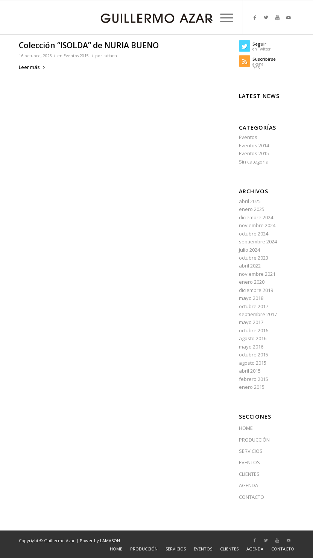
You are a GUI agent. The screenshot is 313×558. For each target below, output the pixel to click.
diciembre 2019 (256, 290)
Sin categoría (254, 161)
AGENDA (248, 485)
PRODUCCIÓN (254, 439)
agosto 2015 (252, 362)
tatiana (110, 55)
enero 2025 (251, 209)
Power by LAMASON (100, 540)
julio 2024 (249, 249)
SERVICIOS (251, 451)
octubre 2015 (253, 354)
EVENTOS (249, 462)
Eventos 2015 (76, 55)
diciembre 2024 (256, 217)
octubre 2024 (253, 233)
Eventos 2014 (254, 145)
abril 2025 (250, 201)
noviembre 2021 (257, 274)
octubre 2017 (253, 306)
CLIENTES (249, 474)
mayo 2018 (251, 298)
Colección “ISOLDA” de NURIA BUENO (89, 45)
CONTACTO (251, 497)
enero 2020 (251, 281)
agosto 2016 (252, 338)
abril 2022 (250, 265)
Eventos (248, 137)
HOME (246, 428)
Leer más (33, 67)
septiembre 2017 (258, 314)
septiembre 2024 (258, 241)
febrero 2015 (253, 379)
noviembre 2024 (257, 225)
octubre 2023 (253, 257)
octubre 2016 (253, 330)
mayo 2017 (251, 322)
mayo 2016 (251, 346)
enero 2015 (251, 387)
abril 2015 (250, 370)
